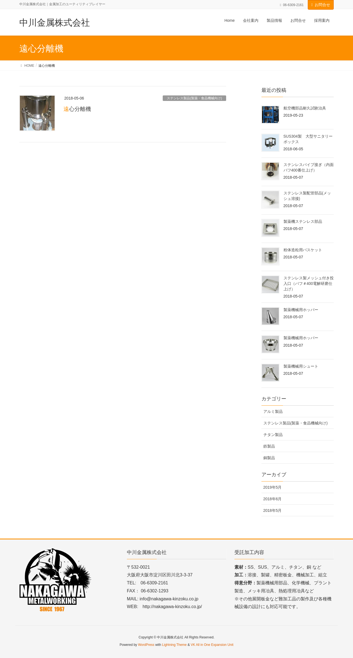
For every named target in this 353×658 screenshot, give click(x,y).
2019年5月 (272, 487)
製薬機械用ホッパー (301, 309)
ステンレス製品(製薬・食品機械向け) (194, 98)
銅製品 (269, 458)
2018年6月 (272, 499)
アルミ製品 (273, 411)
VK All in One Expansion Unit (212, 645)
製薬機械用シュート (301, 366)
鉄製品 (269, 446)
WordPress (146, 645)
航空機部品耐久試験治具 (305, 108)
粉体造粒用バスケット (303, 250)
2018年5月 (272, 510)
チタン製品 (273, 434)
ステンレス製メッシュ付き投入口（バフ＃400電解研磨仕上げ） (309, 283)
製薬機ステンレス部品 (303, 221)
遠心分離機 (77, 109)
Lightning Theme (174, 645)
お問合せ (322, 4)
